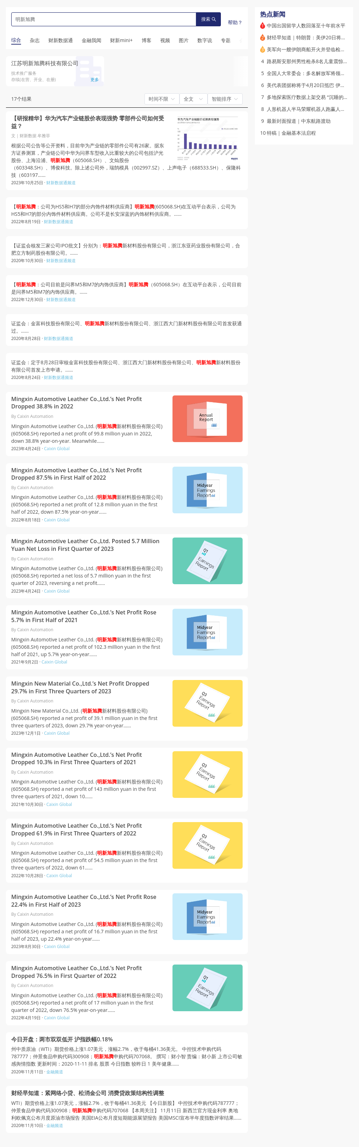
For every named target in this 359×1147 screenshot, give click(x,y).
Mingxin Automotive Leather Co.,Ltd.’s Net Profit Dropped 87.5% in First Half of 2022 (76, 474)
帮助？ (235, 22)
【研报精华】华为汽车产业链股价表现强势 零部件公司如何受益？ (87, 122)
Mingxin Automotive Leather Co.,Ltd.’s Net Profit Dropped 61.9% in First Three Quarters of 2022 (76, 829)
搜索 (208, 19)
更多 (94, 79)
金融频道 (54, 1072)
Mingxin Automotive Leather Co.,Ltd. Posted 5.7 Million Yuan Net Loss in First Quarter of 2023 (85, 545)
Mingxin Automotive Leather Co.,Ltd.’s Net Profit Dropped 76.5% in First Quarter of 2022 (76, 972)
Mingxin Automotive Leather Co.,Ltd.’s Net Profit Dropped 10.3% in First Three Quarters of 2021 (76, 758)
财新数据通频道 (61, 183)
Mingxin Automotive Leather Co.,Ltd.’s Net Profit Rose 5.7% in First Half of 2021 (83, 616)
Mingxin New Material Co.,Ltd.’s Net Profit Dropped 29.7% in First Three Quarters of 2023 (80, 687)
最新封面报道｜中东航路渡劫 (299, 121)
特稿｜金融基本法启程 (291, 132)
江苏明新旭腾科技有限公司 (45, 63)
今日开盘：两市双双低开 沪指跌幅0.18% (62, 1039)
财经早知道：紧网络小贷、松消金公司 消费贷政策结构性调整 (87, 1093)
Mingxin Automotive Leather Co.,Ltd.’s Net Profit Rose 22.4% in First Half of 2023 (83, 900)
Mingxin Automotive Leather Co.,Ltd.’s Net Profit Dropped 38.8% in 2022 (76, 403)
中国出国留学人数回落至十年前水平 (306, 25)
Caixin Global (56, 449)
